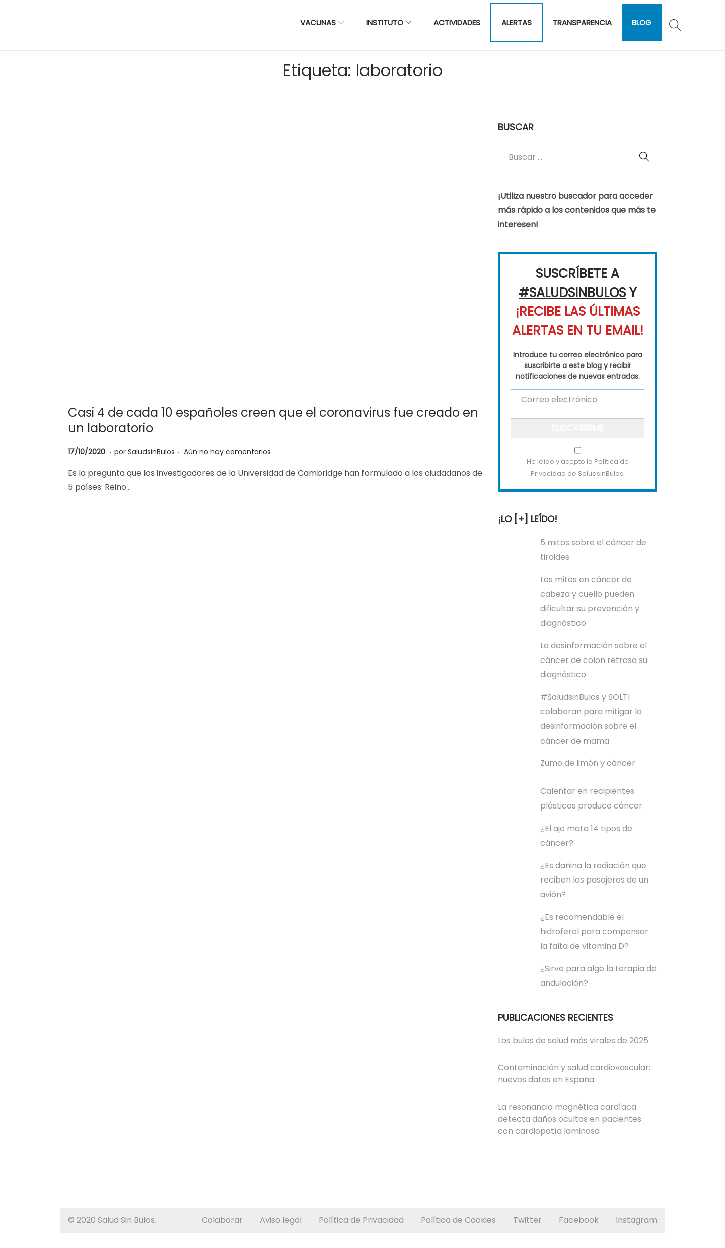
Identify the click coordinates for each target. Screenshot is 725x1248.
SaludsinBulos (151, 452)
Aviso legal (281, 1220)
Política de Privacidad (361, 1220)
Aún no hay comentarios (227, 452)
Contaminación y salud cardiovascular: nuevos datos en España (574, 1073)
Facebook (579, 1220)
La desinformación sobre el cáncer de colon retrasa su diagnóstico (593, 660)
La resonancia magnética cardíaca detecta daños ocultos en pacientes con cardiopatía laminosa (569, 1119)
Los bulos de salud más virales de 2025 (573, 1040)
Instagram (636, 1220)
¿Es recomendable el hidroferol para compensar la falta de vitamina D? (594, 931)
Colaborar (222, 1220)
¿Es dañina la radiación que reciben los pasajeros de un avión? (594, 880)
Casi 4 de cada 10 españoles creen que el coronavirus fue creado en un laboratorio (273, 420)
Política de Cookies (458, 1220)
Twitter (527, 1220)
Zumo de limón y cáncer (587, 763)
